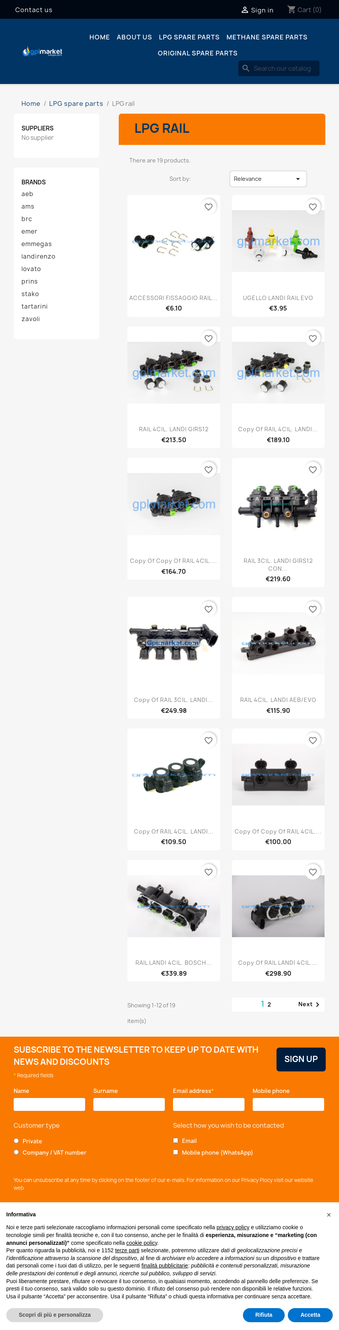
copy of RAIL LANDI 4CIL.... (278, 962)
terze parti (127, 1250)
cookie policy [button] (141, 1243)
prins (29, 282)
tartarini (34, 307)
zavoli (30, 319)
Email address (193, 1090)
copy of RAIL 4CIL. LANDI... (278, 429)
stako (30, 294)
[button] (329, 1215)
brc (26, 219)
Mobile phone (273, 1090)
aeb (27, 194)
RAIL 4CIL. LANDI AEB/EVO (278, 699)
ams (27, 207)
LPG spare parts (189, 37)
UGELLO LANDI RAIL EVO (278, 298)
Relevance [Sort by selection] (268, 179)
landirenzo (38, 257)
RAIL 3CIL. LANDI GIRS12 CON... (278, 564)
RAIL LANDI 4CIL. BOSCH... (174, 962)
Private (32, 1141)
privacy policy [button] (233, 1227)
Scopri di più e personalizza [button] (55, 1315)
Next (310, 1004)
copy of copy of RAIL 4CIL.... (173, 560)
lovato (31, 269)
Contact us (34, 9)
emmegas (36, 244)
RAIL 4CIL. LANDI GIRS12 (174, 429)
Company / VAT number (54, 1152)
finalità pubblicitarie (164, 1265)
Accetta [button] (310, 1315)
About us (134, 37)
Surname (107, 1090)
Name (23, 1090)
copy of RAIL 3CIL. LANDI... (173, 699)
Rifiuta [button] (264, 1315)
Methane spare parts (267, 37)
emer (29, 232)
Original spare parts (198, 53)
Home (99, 37)
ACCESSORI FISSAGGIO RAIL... (173, 298)
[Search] (278, 68)
